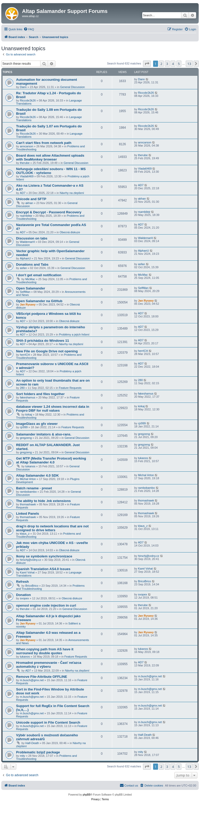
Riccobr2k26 (28, 100)
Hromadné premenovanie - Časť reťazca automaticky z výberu (48, 664)
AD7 (22, 192)
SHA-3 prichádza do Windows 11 (42, 341)
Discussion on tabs (31, 238)
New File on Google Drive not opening (47, 351)
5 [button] (179, 63)
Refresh (22, 582)
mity (22, 755)
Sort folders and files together (40, 394)
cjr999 (24, 427)
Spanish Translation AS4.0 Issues (43, 569)
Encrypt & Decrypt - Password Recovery (48, 212)
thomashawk (28, 504)
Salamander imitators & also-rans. (43, 434)
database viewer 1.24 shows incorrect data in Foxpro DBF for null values (52, 408)
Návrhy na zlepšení (72, 192)
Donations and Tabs (32, 264)
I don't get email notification (38, 275)
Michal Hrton (28, 479)
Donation (23, 595)
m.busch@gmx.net (32, 680)
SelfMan (25, 291)
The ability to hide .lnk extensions (43, 501)
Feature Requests (70, 387)
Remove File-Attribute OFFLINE (41, 677)
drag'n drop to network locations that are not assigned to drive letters (52, 528)
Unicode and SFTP (31, 199)
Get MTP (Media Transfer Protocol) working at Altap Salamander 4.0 (51, 460)
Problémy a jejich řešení (74, 334)
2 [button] (161, 63)
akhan (29, 203)
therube (25, 162)
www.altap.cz (30, 16)
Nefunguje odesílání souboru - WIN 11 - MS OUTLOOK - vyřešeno (51, 171)
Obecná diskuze (70, 232)
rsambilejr (26, 215)
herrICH (25, 354)
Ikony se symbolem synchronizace (44, 556)
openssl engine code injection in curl (46, 605)
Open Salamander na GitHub (39, 301)
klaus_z (25, 533)
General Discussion (72, 87)
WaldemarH (27, 241)
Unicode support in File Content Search (48, 722)
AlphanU (25, 258)
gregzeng (26, 437)
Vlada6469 (27, 176)
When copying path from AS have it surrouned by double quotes (45, 651)
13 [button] (189, 63)
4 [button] (173, 63)
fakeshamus (27, 397)
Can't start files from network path (43, 143)
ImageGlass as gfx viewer (37, 424)
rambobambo (28, 491)
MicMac (30, 279)
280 (22, 387)
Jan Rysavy (28, 304)
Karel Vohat (27, 572)
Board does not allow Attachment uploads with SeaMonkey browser (50, 157)
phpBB (86, 794)
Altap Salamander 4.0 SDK (37, 475)
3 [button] (167, 63)
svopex (24, 598)
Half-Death (32, 743)
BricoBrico (31, 585)
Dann (23, 87)
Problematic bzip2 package (38, 752)
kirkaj (28, 414)
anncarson (26, 146)
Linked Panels (27, 513)
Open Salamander (30, 288)
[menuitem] (29, 29)
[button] (147, 64)
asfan (23, 268)
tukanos (30, 466)
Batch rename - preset (34, 488)
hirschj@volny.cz (30, 559)
